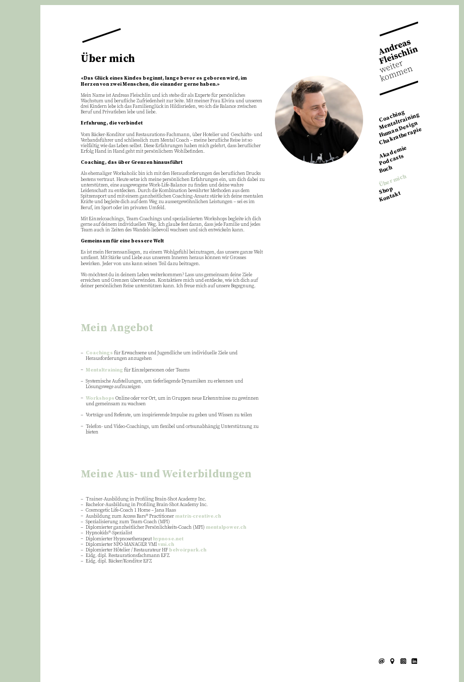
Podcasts (391, 160)
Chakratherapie (400, 136)
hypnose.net (168, 539)
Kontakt (389, 197)
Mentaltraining (399, 121)
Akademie (393, 152)
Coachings (99, 353)
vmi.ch (166, 544)
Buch (385, 169)
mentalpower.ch (226, 527)
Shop (386, 190)
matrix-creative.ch (198, 516)
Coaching (392, 116)
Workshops (100, 398)
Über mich (393, 181)
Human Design (398, 129)
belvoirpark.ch (187, 550)
